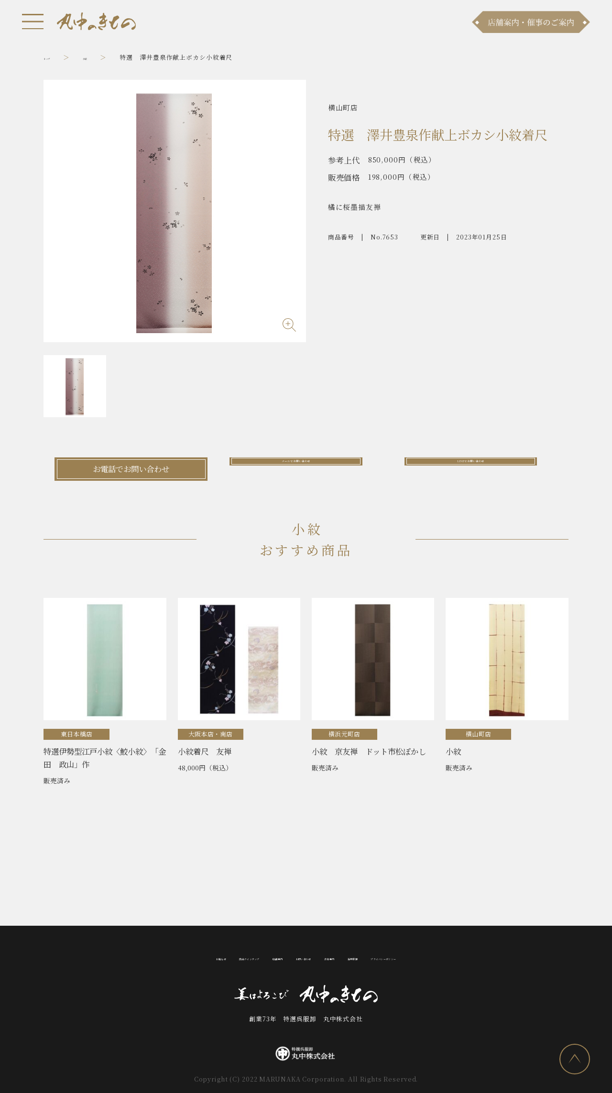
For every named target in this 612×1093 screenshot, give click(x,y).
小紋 (103, 57)
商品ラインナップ (188, 957)
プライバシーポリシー (459, 957)
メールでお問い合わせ (306, 469)
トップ (54, 57)
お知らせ (130, 957)
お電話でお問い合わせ (131, 469)
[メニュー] (33, 21)
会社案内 (349, 957)
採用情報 (393, 957)
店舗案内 (247, 957)
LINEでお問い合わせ (481, 469)
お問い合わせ (298, 957)
